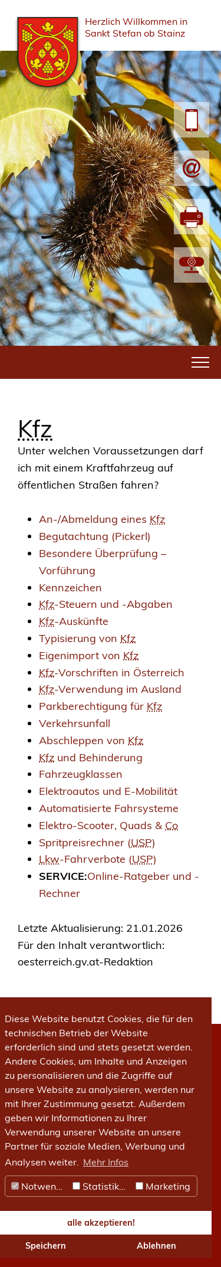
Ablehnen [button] (156, 1245)
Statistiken (101, 1186)
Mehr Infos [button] (105, 1162)
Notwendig (40, 1186)
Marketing (163, 1186)
